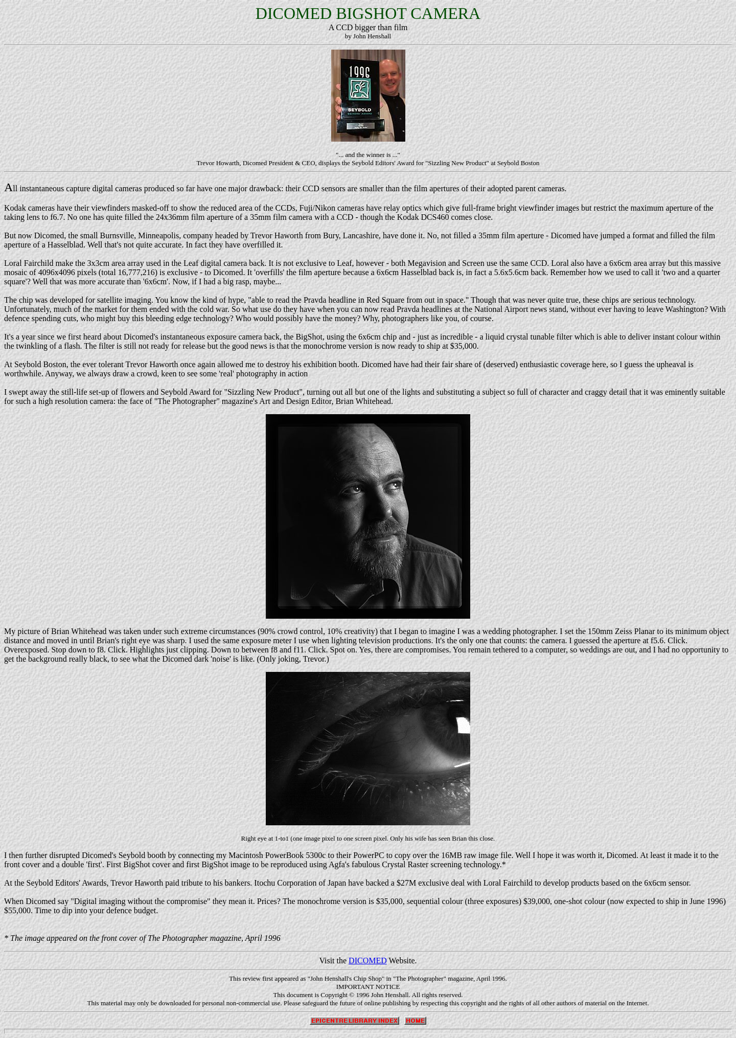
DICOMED (368, 960)
